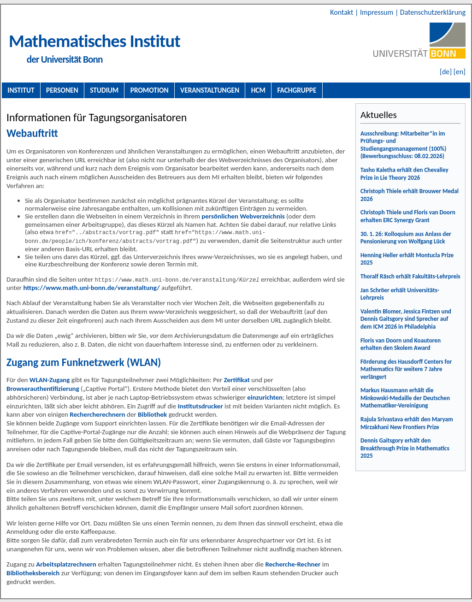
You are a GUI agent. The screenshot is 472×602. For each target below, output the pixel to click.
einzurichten (265, 396)
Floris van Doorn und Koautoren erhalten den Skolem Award (400, 344)
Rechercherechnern (97, 413)
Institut (20, 90)
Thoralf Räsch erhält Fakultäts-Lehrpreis (410, 276)
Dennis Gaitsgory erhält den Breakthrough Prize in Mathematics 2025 (404, 448)
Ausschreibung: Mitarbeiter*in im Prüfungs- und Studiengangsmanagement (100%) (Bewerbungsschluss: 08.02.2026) (403, 145)
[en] (460, 71)
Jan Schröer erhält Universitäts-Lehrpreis (399, 294)
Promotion (149, 90)
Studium (104, 90)
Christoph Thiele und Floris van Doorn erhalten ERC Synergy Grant (407, 216)
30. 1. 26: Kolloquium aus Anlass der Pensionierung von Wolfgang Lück (405, 238)
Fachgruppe (296, 90)
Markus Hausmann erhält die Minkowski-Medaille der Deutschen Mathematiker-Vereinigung (405, 397)
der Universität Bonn (65, 59)
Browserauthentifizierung (42, 388)
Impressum (377, 12)
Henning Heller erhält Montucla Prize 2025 (407, 259)
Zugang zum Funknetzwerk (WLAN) (83, 361)
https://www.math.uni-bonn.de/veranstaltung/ (91, 287)
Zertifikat (237, 379)
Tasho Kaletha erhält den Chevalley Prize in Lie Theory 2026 (404, 174)
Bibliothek (152, 413)
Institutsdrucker (200, 405)
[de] (446, 71)
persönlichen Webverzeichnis (242, 216)
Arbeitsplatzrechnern (66, 563)
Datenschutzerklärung (433, 12)
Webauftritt (32, 133)
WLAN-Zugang (50, 379)
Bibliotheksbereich (32, 572)
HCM (258, 90)
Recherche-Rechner (292, 563)
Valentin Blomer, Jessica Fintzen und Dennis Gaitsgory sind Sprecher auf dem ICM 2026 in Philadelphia (405, 319)
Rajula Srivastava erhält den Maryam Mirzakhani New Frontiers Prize (406, 423)
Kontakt (342, 12)
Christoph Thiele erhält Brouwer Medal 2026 (409, 195)
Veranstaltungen (209, 90)
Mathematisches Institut (94, 41)
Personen (62, 90)
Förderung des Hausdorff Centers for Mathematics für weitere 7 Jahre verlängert (406, 369)
